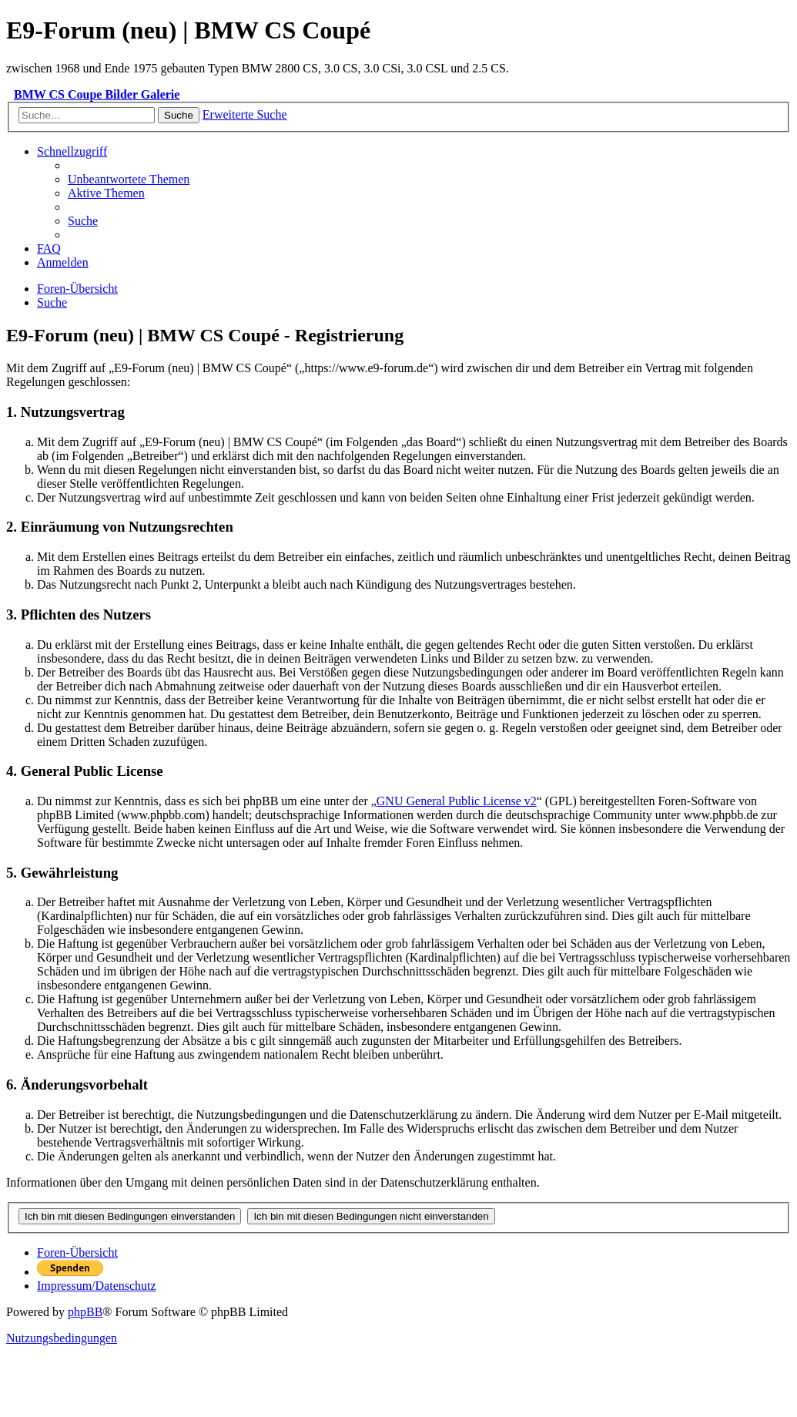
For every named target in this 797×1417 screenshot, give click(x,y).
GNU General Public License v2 (457, 801)
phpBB (85, 1311)
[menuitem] (128, 179)
